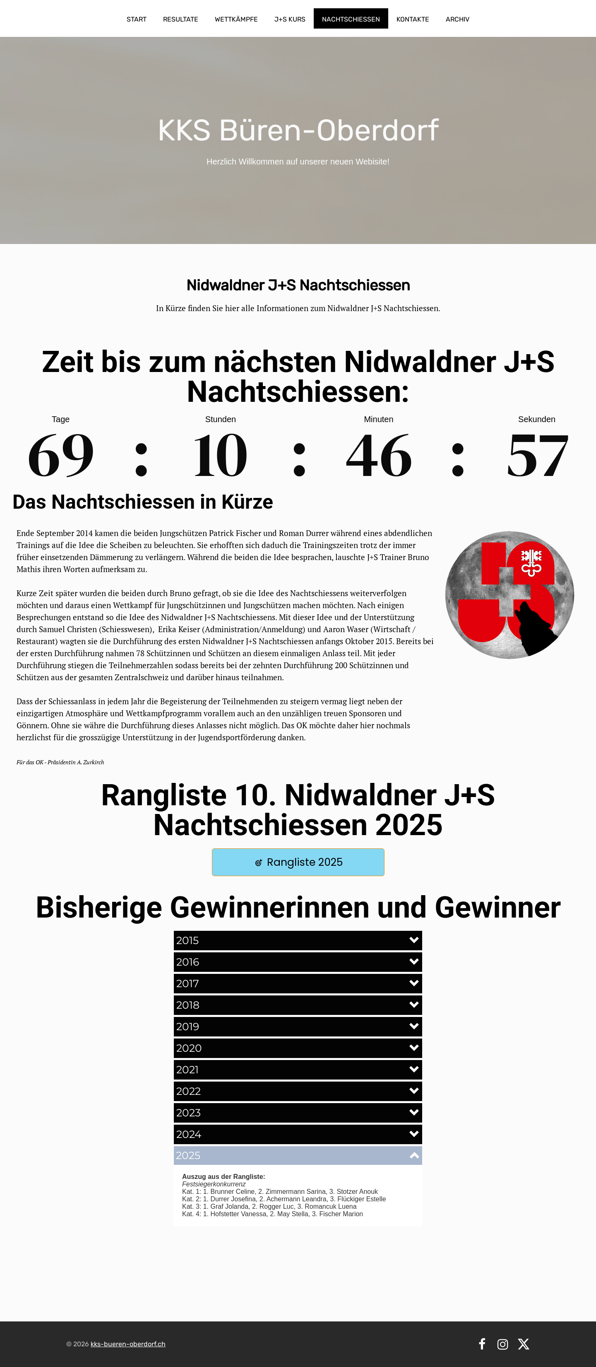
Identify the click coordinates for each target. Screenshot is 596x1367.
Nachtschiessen (351, 19)
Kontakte (413, 19)
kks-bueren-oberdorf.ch (128, 1344)
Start (137, 19)
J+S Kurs (289, 19)
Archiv (457, 19)
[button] (298, 940)
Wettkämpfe (236, 19)
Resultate (180, 19)
